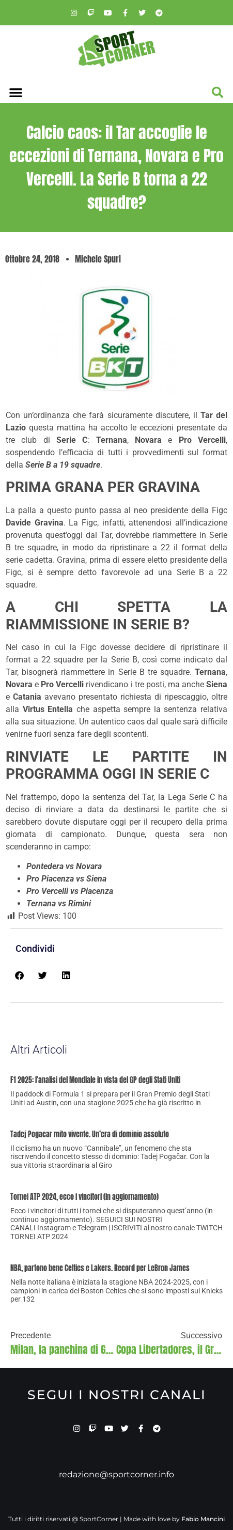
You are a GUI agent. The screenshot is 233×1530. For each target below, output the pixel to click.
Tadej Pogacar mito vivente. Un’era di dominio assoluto (89, 1134)
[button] (15, 92)
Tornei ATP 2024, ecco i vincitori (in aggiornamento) (84, 1197)
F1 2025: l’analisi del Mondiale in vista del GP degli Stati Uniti (95, 1080)
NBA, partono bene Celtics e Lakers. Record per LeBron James (100, 1268)
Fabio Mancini (203, 1519)
